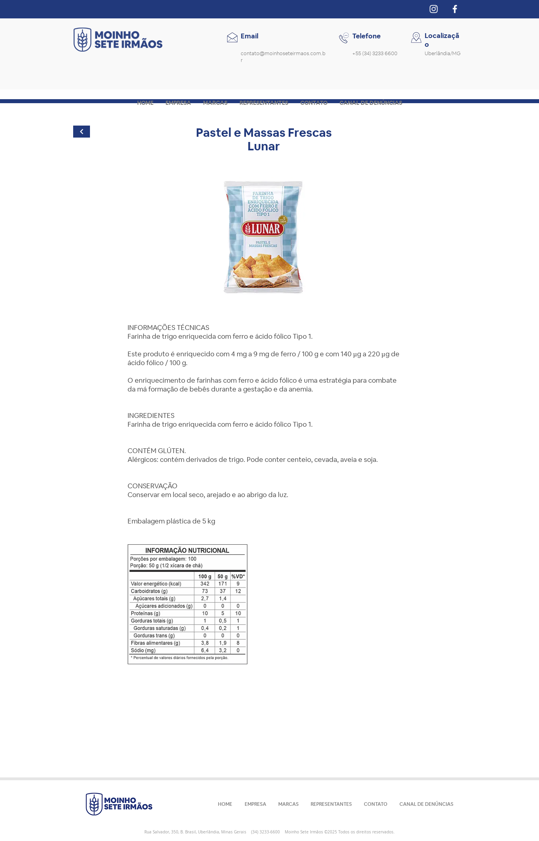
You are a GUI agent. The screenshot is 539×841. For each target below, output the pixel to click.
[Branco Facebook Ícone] (454, 9)
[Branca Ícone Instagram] (433, 9)
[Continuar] (81, 132)
